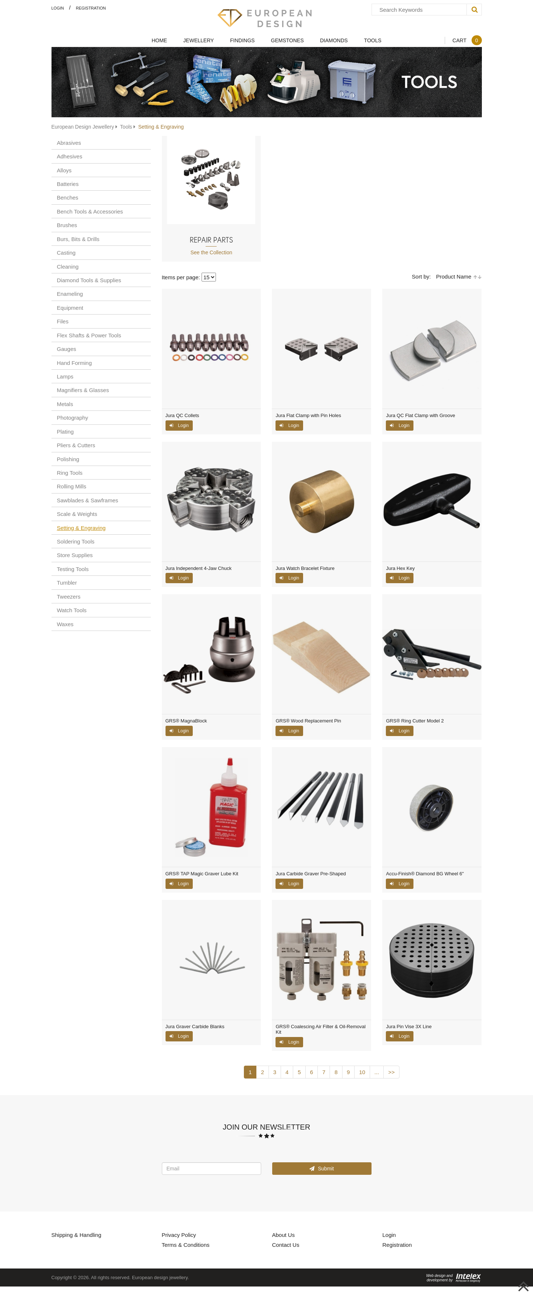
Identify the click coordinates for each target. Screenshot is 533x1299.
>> (391, 1072)
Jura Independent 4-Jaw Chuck (199, 568)
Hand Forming (74, 362)
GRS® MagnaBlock (186, 721)
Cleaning (68, 266)
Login (57, 8)
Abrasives (69, 142)
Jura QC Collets (182, 416)
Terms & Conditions (186, 1244)
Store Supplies (75, 555)
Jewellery (198, 40)
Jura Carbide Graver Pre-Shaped (311, 874)
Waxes (65, 624)
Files (63, 321)
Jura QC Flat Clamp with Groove (420, 416)
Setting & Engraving (81, 527)
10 (362, 1072)
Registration (91, 8)
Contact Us (285, 1244)
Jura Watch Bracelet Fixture (305, 568)
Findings (242, 40)
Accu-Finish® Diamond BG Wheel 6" (424, 874)
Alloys (64, 170)
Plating (65, 431)
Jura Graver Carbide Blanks (195, 1027)
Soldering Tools (76, 541)
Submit (321, 1168)
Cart (467, 40)
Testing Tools (73, 569)
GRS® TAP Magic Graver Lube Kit (202, 874)
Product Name (459, 276)
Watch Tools (72, 610)
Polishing (68, 459)
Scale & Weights (77, 513)
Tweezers (69, 596)
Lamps (65, 376)
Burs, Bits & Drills (78, 239)
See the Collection (211, 252)
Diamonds (334, 40)
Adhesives (69, 156)
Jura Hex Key (400, 568)
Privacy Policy (179, 1234)
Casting (66, 252)
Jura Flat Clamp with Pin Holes (308, 416)
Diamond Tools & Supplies (89, 280)
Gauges (67, 348)
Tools (372, 40)
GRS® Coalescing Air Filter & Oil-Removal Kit (320, 1029)
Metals (65, 404)
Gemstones (287, 40)
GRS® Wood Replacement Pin (308, 721)
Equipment (70, 307)
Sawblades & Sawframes (87, 500)
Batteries (68, 183)
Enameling (70, 293)
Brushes (67, 225)
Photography (72, 417)
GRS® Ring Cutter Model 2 (415, 721)
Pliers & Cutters (76, 445)
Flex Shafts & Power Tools (89, 335)
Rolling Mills (71, 486)
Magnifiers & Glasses (83, 390)
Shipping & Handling (76, 1234)
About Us (283, 1234)
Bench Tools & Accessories (90, 211)
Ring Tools (70, 472)
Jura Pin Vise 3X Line (408, 1027)
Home (159, 40)
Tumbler (67, 582)
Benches (67, 197)
